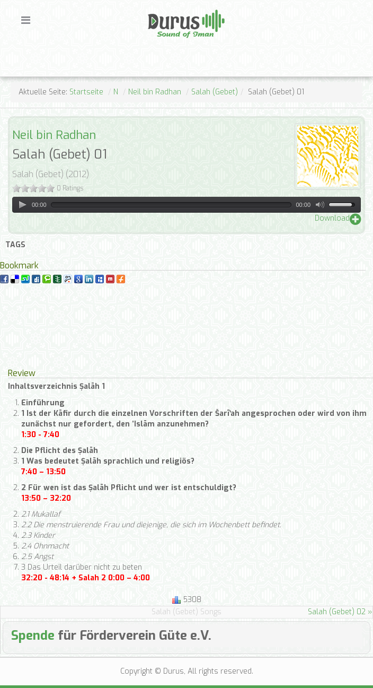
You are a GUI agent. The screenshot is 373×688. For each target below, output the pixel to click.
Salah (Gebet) (214, 92)
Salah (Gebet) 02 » (340, 612)
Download (332, 218)
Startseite (86, 92)
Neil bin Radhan (154, 92)
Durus (159, 8)
